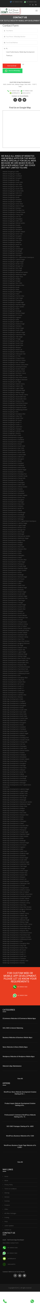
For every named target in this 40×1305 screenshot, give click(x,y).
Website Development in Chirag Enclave (15, 622)
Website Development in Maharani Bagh (15, 654)
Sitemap (6, 1193)
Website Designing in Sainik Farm (13, 322)
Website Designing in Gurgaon (12, 174)
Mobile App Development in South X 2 (14, 952)
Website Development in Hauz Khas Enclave (16, 641)
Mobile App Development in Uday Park (14, 945)
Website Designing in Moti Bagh (12, 268)
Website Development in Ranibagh (13, 575)
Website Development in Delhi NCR (13, 457)
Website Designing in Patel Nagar (13, 298)
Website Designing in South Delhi (13, 182)
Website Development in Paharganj (13, 555)
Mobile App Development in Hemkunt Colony (16, 903)
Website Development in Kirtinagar (13, 519)
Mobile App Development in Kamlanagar (15, 776)
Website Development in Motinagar (13, 534)
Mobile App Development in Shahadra (14, 855)
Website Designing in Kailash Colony (14, 384)
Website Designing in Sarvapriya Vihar (14, 414)
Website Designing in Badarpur (12, 208)
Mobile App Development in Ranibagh (14, 840)
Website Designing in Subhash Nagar (14, 332)
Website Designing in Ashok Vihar (13, 204)
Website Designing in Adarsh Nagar (13, 206)
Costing (6, 1217)
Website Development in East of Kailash (15, 626)
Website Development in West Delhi (14, 450)
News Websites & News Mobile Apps (15, 1047)
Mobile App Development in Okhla (13, 819)
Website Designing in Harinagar (12, 238)
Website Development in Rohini (12, 572)
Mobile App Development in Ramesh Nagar (16, 843)
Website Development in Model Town (14, 527)
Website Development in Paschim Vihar (14, 560)
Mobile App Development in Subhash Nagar (16, 862)
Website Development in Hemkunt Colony (15, 637)
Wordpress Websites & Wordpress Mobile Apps (19, 1056)
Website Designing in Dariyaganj (12, 219)
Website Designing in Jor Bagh (12, 382)
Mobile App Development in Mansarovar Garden (17, 802)
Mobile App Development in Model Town (15, 793)
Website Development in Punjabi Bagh (14, 566)
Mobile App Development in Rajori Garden (15, 836)
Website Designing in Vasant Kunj (13, 343)
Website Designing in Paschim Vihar (13, 296)
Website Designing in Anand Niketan (14, 352)
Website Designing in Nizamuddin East (14, 397)
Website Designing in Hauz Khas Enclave (15, 377)
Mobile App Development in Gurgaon (14, 701)
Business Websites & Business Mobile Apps (17, 1037)
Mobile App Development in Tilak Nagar (15, 866)
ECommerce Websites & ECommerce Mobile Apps (19, 1018)
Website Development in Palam (12, 557)
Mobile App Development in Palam (13, 823)
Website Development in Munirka (13, 697)
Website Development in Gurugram (13, 442)
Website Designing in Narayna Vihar (13, 285)
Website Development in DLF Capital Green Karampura (19, 521)
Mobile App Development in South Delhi (15, 710)
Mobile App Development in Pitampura (14, 830)
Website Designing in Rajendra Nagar (14, 304)
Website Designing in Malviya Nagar (13, 392)
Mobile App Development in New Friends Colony (17, 924)
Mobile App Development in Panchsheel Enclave (17, 933)
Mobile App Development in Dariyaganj (14, 746)
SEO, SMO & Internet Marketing (13, 1028)
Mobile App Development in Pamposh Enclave (17, 937)
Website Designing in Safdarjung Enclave (15, 409)
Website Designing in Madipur (12, 279)
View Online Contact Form (10, 1243)
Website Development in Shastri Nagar (14, 592)
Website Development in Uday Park (13, 680)
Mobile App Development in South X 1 (14, 954)
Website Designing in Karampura (12, 253)
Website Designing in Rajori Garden (13, 307)
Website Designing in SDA (10, 412)
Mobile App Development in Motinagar (14, 800)
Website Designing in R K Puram (12, 315)
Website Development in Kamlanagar (14, 512)
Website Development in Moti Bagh (13, 532)
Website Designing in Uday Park (12, 416)
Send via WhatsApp (12, 71)
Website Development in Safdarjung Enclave (16, 673)
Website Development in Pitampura (13, 564)
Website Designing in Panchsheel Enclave (15, 403)
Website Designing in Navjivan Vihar (13, 401)
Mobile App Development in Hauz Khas (14, 768)
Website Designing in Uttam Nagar (13, 341)
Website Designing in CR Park (11, 356)
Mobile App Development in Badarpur (14, 735)
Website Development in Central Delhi (14, 454)
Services (6, 1197)
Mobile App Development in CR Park (14, 885)
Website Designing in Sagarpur (12, 317)
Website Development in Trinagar (13, 602)
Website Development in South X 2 (13, 686)
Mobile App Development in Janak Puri (14, 772)
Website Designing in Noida (11, 180)
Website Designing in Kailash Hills (13, 386)
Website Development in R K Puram (13, 579)
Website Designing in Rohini (11, 309)
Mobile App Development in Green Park (15, 761)
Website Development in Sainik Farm (14, 585)
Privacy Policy (8, 1184)
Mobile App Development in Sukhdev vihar (15, 960)
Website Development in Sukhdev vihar (14, 695)
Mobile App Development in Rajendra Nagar (16, 834)
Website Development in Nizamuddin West (16, 662)
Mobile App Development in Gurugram (14, 705)
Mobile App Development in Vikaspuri (14, 877)
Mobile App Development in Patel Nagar (15, 828)
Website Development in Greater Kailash (15, 495)
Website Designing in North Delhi (13, 189)
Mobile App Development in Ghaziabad (14, 757)
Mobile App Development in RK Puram (14, 950)
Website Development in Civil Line (13, 480)
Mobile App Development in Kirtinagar (14, 783)
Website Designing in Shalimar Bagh (14, 324)
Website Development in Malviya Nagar (15, 656)
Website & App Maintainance (12, 1066)
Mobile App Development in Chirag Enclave (16, 888)
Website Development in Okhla (12, 553)
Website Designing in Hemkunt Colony (14, 373)
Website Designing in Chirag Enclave (14, 358)
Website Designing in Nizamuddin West (14, 399)
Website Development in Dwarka (13, 489)
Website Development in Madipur (13, 542)
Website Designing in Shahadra (12, 326)
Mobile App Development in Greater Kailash (16, 759)
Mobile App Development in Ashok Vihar (15, 731)
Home (5, 1176)
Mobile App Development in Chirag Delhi (15, 742)
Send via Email (11, 66)
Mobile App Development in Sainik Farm (15, 851)
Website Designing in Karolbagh (12, 251)
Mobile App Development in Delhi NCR (14, 720)
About (5, 1180)
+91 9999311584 (16, 2)
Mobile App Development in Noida (13, 707)
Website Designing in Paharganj (12, 292)
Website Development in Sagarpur (13, 581)
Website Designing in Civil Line (12, 216)
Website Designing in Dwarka (11, 225)
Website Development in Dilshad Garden (15, 487)
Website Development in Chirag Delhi (14, 478)
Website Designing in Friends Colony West (15, 364)
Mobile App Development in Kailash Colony (16, 913)
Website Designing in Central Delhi (13, 191)
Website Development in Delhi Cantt (14, 484)
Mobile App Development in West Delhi (14, 714)
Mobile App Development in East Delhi (14, 712)
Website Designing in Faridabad (12, 176)
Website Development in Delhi (12, 435)
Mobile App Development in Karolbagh (14, 778)
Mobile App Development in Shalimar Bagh (16, 853)
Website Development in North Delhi (14, 452)
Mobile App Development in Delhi (13, 699)
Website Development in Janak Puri (13, 508)
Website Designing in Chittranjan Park (14, 354)
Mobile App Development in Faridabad (14, 703)
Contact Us (7, 1230)
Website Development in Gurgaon (13, 437)
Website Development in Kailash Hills (14, 650)
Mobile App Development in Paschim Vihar (15, 825)
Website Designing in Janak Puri (12, 244)
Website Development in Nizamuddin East (15, 660)
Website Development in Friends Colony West (16, 628)
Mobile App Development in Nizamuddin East (16, 926)
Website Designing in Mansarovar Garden (15, 272)
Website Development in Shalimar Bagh (15, 587)
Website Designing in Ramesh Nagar (14, 313)
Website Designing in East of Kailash (14, 362)
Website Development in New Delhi (13, 547)
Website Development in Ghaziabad (13, 493)
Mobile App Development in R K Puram (14, 845)
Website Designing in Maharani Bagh (14, 390)
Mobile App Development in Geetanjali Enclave (17, 896)
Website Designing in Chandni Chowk (14, 212)
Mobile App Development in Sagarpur (14, 847)
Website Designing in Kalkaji (11, 247)
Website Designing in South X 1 (12, 424)
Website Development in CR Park (13, 620)
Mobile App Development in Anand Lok (14, 879)
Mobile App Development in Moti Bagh (14, 798)
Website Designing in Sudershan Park (14, 334)
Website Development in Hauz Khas (13, 504)
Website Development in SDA (12, 675)
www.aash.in (26, 93)
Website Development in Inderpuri (13, 506)
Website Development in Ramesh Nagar (15, 577)
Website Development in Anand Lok (13, 613)
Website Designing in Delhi (11, 171)
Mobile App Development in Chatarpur (14, 958)
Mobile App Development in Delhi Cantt (15, 748)
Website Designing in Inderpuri (12, 242)
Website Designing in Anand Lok (12, 349)
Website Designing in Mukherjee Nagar (14, 274)
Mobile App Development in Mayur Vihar (15, 806)
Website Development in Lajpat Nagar (14, 525)
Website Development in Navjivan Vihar (15, 665)
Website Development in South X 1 (13, 688)
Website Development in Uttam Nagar (14, 605)
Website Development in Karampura (14, 517)
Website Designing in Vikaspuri (12, 347)
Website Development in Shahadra (13, 590)
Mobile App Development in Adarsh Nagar (15, 733)
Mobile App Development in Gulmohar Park (16, 900)
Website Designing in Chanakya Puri (13, 210)
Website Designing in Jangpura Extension (15, 379)
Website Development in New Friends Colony (16, 658)
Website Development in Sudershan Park (15, 598)
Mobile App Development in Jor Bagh (14, 911)
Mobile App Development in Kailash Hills (15, 915)
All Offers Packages (9, 1213)
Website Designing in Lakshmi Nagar (14, 259)
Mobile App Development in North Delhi (15, 716)
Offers (5, 1209)
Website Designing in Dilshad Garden (14, 223)
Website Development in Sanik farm (13, 690)
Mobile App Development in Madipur (14, 808)
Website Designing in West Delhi (12, 186)
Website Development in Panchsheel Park (15, 669)
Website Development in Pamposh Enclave (16, 671)
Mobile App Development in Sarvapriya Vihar (16, 943)
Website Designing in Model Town (13, 264)
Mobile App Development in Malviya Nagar (16, 922)
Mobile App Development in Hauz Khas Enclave (17, 907)
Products (6, 1205)
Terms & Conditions (10, 1189)
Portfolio (6, 1201)
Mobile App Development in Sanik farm (14, 956)
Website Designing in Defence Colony (14, 360)
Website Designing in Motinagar (12, 270)
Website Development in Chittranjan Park (15, 617)
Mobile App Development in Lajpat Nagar (15, 791)
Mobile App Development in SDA (13, 941)
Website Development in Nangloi (13, 545)
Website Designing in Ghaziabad (12, 229)
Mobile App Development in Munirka (14, 963)
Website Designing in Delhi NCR (12, 193)
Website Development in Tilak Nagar (14, 600)
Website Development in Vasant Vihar (14, 609)
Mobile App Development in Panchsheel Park (16, 935)
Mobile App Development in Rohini (13, 838)
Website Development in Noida (12, 444)
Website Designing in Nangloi (11, 281)
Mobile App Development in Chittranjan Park (16, 883)
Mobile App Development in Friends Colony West (17, 894)
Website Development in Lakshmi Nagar (15, 523)
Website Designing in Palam (11, 294)
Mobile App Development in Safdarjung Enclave (17, 939)
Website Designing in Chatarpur (12, 429)
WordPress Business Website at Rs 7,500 (20, 1136)
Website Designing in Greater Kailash (14, 231)
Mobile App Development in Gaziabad (14, 727)
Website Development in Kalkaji (12, 510)
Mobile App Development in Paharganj (14, 821)
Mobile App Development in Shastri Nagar (15, 858)
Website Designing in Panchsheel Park (14, 405)
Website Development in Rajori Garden (14, 570)
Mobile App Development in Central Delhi (15, 718)
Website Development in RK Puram (13, 684)
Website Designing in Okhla (11, 289)
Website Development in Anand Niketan (15, 615)
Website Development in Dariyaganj (14, 482)
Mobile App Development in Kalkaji (13, 774)
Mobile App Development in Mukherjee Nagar (17, 804)
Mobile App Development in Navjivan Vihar (16, 930)
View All (20, 1078)
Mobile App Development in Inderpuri (14, 770)
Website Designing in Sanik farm (12, 427)
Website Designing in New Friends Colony (15, 394)
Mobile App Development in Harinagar (14, 765)
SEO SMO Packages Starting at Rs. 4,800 (20, 1126)
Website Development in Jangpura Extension (16, 643)
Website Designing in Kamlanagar (13, 249)
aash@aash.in (15, 93)
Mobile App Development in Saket (13, 849)
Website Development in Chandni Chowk (15, 476)
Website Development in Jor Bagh (13, 645)
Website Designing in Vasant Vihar (13, 345)
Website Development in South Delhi (14, 446)
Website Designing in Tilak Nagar (13, 337)
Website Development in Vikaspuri (13, 611)
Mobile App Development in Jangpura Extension (17, 909)
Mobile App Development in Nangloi (14, 810)
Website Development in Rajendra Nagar (15, 568)
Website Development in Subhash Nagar (15, 596)
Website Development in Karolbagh (13, 515)
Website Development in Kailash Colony (15, 647)
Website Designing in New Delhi (12, 283)
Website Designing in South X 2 (12, 422)
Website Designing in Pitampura (12, 300)
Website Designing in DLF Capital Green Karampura (18, 257)
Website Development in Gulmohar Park (15, 635)
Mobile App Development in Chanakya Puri (16, 737)
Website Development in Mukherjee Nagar (16, 538)
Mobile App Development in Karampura (15, 780)
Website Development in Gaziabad (13, 463)
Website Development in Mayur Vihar (14, 540)
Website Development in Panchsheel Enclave (16, 667)
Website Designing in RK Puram (12, 420)
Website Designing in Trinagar (12, 339)
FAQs (5, 1221)
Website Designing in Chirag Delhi (13, 214)
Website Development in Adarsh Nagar (14, 469)
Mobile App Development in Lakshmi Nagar (16, 789)
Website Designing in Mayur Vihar (13, 277)
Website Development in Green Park (14, 497)
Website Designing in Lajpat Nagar (13, 262)
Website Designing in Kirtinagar (12, 255)
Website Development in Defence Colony (15, 624)
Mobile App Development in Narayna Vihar (15, 815)
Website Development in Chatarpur (13, 692)
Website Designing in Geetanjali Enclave (15, 367)
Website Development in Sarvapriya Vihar (15, 677)
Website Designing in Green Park (12, 234)
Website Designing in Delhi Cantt (12, 221)
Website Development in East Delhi (13, 448)
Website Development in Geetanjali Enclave (16, 630)
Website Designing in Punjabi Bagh (13, 302)
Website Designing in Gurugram (12, 178)
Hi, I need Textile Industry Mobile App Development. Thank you (20, 54)
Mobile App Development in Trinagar (14, 868)
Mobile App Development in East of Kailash (16, 892)
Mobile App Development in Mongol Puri (15, 795)
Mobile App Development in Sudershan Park (16, 864)
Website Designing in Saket (11, 319)
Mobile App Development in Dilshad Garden (16, 750)
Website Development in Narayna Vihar (14, 549)
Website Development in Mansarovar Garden (16, 536)
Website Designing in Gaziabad (12, 199)
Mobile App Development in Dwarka (14, 753)
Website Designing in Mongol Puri (13, 266)
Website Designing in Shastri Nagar (13, 328)
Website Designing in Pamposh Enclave (14, 407)
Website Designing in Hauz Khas (12, 240)
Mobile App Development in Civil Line (14, 744)
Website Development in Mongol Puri (14, 530)
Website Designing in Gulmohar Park (14, 371)
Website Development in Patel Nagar (14, 562)
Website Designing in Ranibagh (12, 311)
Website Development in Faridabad (13, 439)
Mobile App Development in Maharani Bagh (16, 920)
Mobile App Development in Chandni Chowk (16, 740)
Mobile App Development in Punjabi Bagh (15, 832)
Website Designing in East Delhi (12, 184)
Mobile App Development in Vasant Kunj (15, 873)
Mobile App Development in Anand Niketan (16, 881)
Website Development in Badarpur (13, 472)
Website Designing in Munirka (12, 433)
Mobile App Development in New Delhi (14, 813)
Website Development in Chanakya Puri (15, 474)
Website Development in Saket (12, 583)
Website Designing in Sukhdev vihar (13, 431)
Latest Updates (8, 1226)
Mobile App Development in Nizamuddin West (17, 928)
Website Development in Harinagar (13, 502)
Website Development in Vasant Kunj (14, 607)
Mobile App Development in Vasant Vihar (15, 875)
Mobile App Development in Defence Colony (16, 890)
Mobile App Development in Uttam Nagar (15, 870)
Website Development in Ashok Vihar (14, 467)
